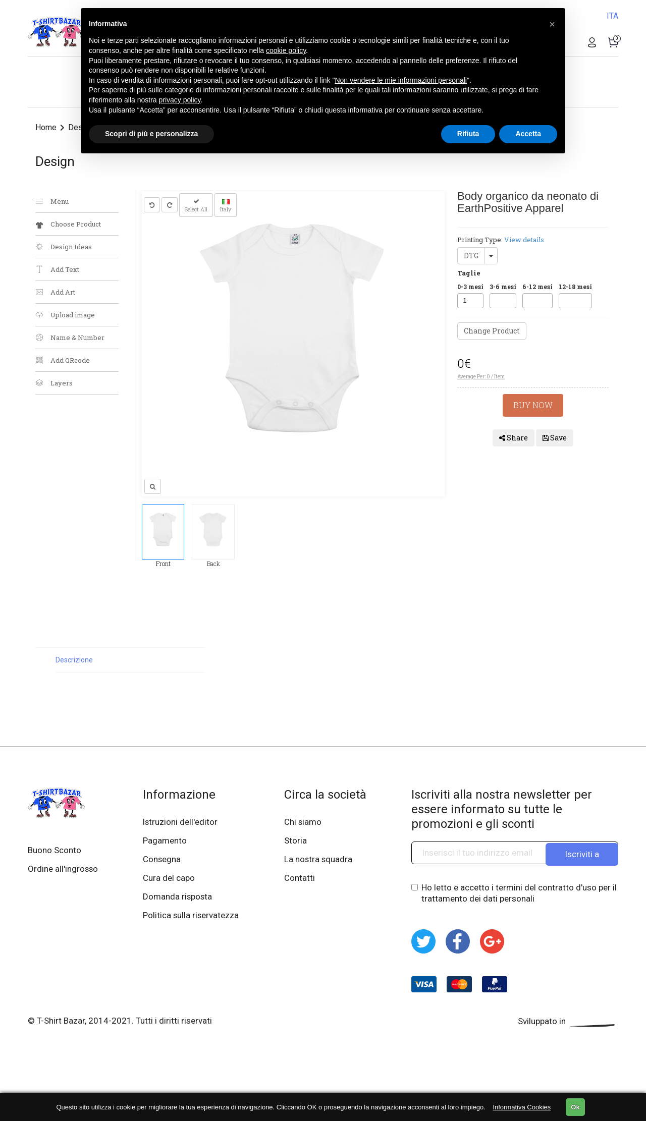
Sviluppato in (568, 1021)
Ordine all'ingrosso (63, 869)
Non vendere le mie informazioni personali (400, 80)
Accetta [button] (528, 134)
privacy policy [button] (180, 100)
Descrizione (74, 660)
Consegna (162, 860)
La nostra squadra (319, 860)
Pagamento (165, 841)
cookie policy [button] (286, 50)
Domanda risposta (178, 898)
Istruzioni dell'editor (181, 822)
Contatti (300, 879)
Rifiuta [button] (468, 134)
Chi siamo (303, 822)
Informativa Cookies (522, 1107)
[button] (552, 24)
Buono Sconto (54, 850)
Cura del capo (169, 879)
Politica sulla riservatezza (191, 918)
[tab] (130, 660)
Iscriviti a (582, 853)
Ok (575, 1107)
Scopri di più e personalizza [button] (151, 134)
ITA (612, 16)
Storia (296, 841)
